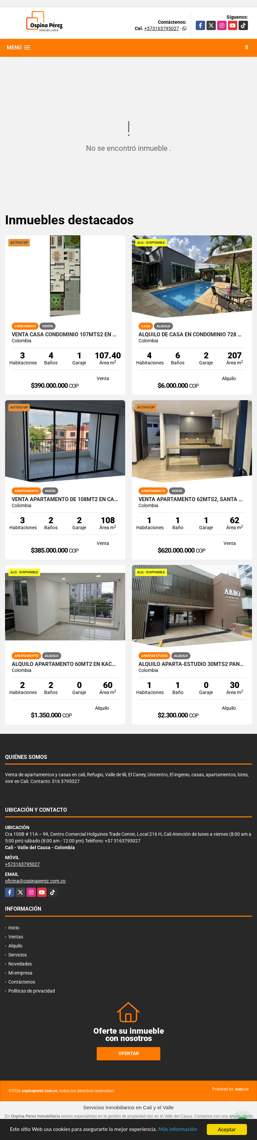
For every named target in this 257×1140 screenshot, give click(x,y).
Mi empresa (20, 973)
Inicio (13, 927)
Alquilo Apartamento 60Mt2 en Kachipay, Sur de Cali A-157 (65, 664)
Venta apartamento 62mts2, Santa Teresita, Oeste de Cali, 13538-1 (192, 499)
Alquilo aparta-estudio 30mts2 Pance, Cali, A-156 (192, 664)
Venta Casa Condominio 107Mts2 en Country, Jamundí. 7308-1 (65, 334)
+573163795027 (161, 28)
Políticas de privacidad (31, 991)
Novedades (20, 963)
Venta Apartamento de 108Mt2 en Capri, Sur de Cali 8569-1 (65, 499)
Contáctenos (21, 982)
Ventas (15, 936)
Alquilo (15, 945)
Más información (178, 1130)
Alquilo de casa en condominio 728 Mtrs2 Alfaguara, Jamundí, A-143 (192, 334)
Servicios (17, 954)
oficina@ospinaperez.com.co (35, 881)
